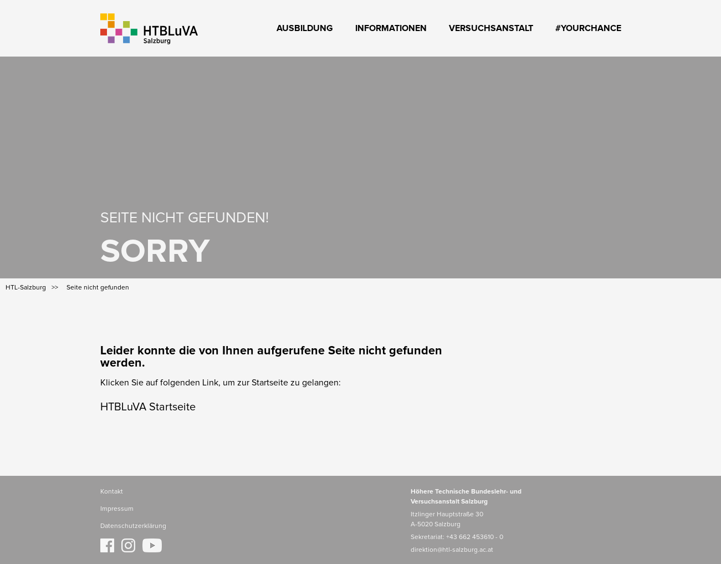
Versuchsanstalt (491, 28)
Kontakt (111, 492)
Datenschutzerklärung (133, 526)
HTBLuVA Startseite (148, 407)
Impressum (117, 509)
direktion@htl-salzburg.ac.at (452, 550)
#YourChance (588, 28)
